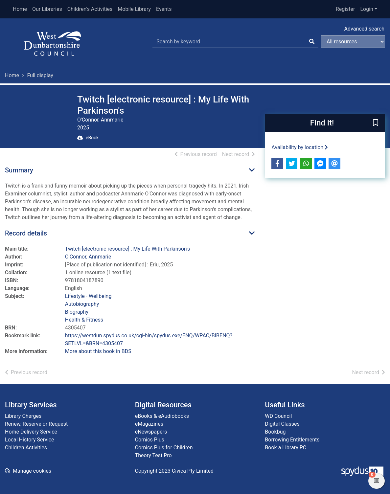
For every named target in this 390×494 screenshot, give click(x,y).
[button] (376, 123)
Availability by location (299, 147)
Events (164, 9)
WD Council (278, 416)
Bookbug (275, 432)
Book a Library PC (285, 447)
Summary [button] (19, 170)
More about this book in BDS (98, 351)
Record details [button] (26, 233)
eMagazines (149, 424)
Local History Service (29, 440)
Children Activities (26, 447)
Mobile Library (134, 9)
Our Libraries (47, 9)
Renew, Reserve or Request (36, 424)
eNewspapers (151, 432)
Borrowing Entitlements (292, 440)
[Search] (311, 41)
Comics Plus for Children (164, 447)
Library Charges (23, 416)
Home (20, 9)
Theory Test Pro (153, 455)
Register (345, 9)
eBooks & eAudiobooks (162, 416)
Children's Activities (90, 9)
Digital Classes (282, 424)
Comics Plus (149, 440)
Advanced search (364, 29)
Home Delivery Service (31, 432)
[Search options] (353, 41)
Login (366, 9)
